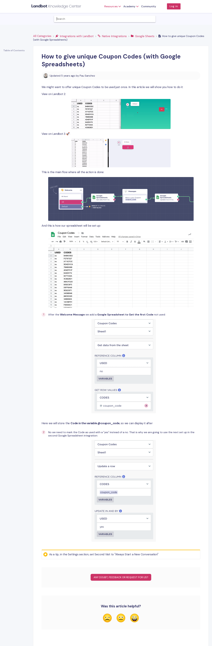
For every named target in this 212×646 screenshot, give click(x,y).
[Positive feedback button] (134, 618)
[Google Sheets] (143, 36)
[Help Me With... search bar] (105, 19)
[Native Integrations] (113, 36)
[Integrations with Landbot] (74, 36)
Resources (111, 6)
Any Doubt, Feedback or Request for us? (121, 577)
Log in (174, 6)
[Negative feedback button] (107, 618)
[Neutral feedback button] (121, 618)
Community (148, 6)
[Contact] (208, 18)
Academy (129, 6)
